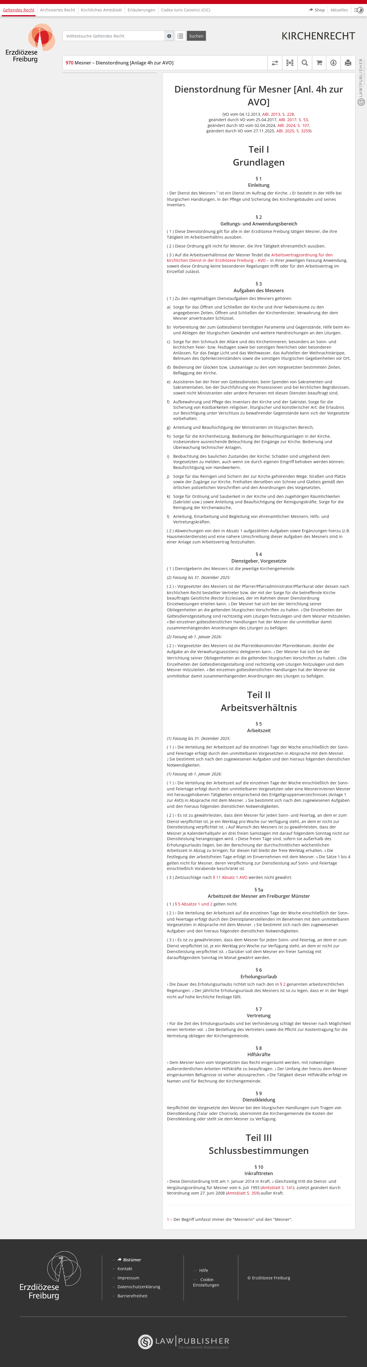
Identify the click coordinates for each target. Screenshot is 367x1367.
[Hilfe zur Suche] (169, 36)
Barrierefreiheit (132, 1296)
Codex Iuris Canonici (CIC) (185, 10)
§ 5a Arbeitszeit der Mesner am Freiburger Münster (106, 143)
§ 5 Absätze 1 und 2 (193, 904)
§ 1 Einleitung (89, 90)
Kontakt (125, 1268)
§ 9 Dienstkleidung (94, 180)
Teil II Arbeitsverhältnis (89, 123)
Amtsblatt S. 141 (277, 1187)
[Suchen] (196, 36)
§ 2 (283, 984)
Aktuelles (339, 10)
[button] (359, 10)
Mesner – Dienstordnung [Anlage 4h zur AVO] (119, 63)
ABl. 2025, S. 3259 (293, 130)
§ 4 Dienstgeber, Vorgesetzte (103, 115)
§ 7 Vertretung (90, 163)
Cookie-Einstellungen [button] (206, 1282)
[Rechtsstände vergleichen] (275, 63)
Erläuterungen (141, 10)
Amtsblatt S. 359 (242, 1193)
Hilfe (203, 1270)
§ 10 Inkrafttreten (93, 197)
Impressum (128, 1277)
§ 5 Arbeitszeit (90, 132)
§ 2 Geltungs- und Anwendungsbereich (113, 98)
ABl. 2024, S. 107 (293, 125)
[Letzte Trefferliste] (180, 36)
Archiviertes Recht (57, 10)
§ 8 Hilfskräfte (89, 171)
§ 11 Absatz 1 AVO (230, 877)
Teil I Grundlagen (83, 81)
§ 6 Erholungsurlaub (95, 154)
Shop (317, 10)
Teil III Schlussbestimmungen (95, 188)
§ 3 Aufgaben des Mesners (101, 106)
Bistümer (129, 1259)
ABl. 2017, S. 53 (293, 119)
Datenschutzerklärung (139, 1286)
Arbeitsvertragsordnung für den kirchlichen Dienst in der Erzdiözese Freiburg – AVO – (250, 257)
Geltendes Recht (18, 10)
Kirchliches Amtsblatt (101, 10)
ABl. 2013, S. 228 (278, 114)
